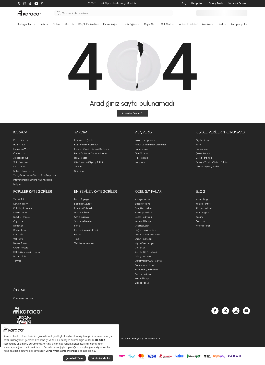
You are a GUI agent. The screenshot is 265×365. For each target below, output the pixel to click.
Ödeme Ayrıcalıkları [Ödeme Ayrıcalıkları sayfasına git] (23, 298)
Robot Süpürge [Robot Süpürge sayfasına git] (81, 199)
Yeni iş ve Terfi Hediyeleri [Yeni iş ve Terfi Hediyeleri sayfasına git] (147, 234)
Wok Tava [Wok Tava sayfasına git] (18, 238)
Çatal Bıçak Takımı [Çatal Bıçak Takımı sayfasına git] (22, 208)
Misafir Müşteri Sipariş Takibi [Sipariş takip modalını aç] (88, 162)
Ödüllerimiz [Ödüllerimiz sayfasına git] (19, 153)
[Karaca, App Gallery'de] (208, 320)
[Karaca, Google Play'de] (204, 320)
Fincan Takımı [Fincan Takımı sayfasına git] (20, 212)
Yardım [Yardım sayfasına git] (77, 166)
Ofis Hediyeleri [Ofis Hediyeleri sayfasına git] (142, 225)
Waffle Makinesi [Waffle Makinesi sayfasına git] (81, 217)
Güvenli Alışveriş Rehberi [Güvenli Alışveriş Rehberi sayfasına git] (208, 166)
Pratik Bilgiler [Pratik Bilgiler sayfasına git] (202, 212)
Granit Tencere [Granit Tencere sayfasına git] (20, 247)
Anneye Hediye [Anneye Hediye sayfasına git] (142, 199)
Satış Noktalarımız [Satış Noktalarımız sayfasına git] (22, 162)
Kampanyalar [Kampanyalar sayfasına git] (141, 149)
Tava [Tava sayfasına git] (76, 238)
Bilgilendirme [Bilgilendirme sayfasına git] (202, 140)
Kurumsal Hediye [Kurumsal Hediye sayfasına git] (143, 221)
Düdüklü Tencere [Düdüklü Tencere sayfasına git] (21, 217)
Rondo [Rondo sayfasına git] (77, 234)
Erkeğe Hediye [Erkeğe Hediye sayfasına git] (142, 282)
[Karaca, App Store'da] (201, 320)
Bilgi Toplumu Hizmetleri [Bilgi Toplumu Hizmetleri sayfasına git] (86, 144)
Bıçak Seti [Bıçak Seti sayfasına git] (18, 225)
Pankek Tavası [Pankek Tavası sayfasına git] (20, 243)
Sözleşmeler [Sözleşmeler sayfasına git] (202, 149)
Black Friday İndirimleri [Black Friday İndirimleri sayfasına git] (146, 269)
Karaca (20, 132)
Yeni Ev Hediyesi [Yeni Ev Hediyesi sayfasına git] (143, 274)
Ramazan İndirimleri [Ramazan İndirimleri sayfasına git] (145, 265)
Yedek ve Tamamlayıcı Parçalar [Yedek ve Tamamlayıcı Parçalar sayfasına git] (150, 144)
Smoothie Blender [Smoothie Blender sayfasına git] (83, 221)
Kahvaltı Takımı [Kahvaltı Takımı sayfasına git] (21, 203)
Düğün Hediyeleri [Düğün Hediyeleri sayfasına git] (143, 238)
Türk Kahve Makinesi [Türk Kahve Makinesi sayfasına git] (84, 243)
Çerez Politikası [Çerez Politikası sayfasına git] (203, 153)
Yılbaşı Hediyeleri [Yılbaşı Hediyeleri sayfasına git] (143, 256)
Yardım (80, 132)
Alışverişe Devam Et (132, 113)
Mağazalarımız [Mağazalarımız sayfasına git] (20, 157)
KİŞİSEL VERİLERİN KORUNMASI (221, 132)
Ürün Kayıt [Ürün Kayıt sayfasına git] (79, 171)
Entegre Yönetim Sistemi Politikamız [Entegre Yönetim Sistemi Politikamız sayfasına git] (92, 149)
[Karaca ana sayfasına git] (71, 310)
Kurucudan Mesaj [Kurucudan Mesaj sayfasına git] (21, 149)
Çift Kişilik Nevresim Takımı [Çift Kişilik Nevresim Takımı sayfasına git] (26, 252)
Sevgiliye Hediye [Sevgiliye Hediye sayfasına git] (143, 208)
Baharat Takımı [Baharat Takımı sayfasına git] (20, 256)
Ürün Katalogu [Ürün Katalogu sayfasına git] (20, 166)
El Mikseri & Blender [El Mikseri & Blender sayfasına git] (84, 208)
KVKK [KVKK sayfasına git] (198, 144)
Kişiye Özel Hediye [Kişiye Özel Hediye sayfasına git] (144, 243)
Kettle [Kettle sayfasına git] (77, 225)
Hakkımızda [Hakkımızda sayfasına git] (19, 144)
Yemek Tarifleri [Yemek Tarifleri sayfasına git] (203, 203)
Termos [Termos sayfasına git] (17, 260)
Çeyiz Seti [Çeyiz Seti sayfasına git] (140, 247)
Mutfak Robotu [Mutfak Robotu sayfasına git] (81, 212)
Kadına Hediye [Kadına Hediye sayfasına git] (142, 278)
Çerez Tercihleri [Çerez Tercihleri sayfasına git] (204, 157)
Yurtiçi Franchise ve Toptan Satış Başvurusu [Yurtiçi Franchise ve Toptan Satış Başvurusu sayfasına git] (34, 175)
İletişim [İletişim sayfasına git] (16, 184)
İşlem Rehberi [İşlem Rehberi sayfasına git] (81, 157)
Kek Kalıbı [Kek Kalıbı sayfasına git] (18, 234)
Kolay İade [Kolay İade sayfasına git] (140, 162)
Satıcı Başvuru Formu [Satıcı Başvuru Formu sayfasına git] (23, 171)
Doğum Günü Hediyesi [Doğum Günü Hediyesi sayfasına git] (145, 230)
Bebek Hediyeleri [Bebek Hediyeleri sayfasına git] (143, 217)
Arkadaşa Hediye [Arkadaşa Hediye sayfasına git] (143, 212)
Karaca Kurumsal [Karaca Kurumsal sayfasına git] (21, 140)
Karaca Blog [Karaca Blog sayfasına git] (202, 199)
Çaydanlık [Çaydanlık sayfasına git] (18, 221)
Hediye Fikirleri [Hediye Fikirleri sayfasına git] (203, 225)
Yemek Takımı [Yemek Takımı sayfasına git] (20, 199)
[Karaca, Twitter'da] (225, 320)
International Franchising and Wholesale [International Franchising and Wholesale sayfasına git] (32, 179)
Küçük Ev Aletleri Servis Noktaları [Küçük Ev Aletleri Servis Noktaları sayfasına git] (90, 153)
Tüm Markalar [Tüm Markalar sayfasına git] (142, 153)
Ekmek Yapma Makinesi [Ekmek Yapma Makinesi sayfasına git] (86, 230)
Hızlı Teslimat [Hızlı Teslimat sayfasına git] (141, 157)
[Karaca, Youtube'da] (246, 320)
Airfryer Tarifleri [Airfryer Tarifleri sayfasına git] (204, 208)
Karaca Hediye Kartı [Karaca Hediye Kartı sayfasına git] (145, 140)
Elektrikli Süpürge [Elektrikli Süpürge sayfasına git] (83, 203)
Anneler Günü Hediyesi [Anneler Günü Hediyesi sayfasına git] (146, 252)
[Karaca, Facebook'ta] (215, 320)
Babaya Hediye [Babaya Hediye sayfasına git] (142, 203)
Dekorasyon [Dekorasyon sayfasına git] (201, 221)
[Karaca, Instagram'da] (236, 320)
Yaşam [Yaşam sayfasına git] (199, 217)
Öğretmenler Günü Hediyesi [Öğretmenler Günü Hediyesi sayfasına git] (148, 260)
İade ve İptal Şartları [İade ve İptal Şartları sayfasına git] (84, 140)
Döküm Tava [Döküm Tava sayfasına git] (19, 230)
